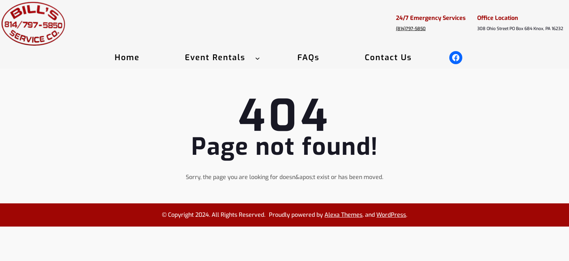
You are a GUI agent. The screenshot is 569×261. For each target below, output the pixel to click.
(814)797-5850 (411, 29)
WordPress (391, 215)
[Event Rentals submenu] (257, 57)
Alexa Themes (343, 215)
